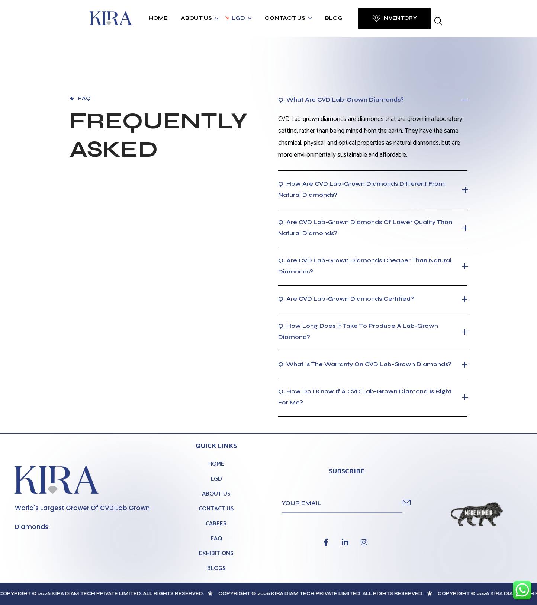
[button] (394, 18)
